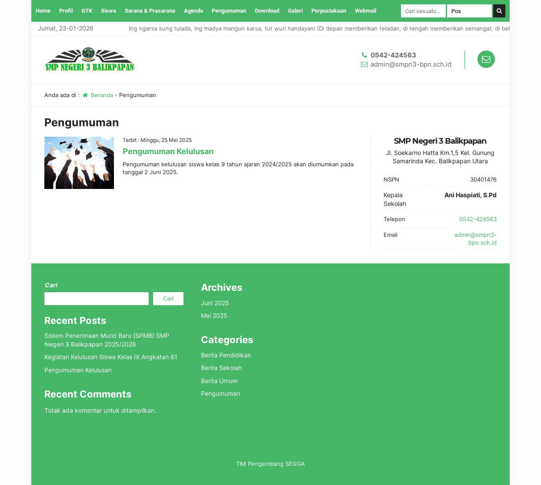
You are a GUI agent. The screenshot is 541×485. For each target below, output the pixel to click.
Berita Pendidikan (226, 355)
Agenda (193, 10)
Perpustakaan (328, 10)
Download (267, 10)
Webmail (365, 10)
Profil (66, 10)
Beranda (97, 94)
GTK (86, 10)
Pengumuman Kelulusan (168, 151)
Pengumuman (229, 10)
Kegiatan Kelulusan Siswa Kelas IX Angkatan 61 (110, 356)
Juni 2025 (215, 302)
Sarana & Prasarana (150, 10)
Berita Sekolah (221, 367)
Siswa (108, 10)
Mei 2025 (214, 315)
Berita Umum (219, 380)
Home (43, 10)
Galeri (295, 10)
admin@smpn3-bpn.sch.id (411, 64)
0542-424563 (393, 55)
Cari (50, 285)
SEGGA (295, 463)
